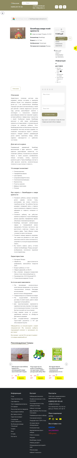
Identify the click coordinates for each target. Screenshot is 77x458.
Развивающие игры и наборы (38, 415)
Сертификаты (15, 401)
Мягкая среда (34, 450)
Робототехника (34, 435)
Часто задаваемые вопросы (19, 404)
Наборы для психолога (36, 396)
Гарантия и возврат (16, 417)
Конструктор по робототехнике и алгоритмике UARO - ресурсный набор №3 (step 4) (37, 370)
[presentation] (10, 364)
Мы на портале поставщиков (19, 409)
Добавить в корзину (61, 38)
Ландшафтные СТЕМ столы (38, 420)
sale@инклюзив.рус (39, 6)
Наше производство (17, 399)
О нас (12, 396)
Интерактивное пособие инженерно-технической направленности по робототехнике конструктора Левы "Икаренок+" (56, 372)
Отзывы (13, 434)
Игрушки (32, 437)
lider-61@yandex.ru (39, 8)
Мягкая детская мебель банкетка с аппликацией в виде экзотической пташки (20, 369)
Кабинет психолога (35, 452)
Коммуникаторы (34, 428)
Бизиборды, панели (35, 440)
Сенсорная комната (36, 418)
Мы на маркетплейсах (17, 411)
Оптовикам (14, 406)
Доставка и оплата (16, 414)
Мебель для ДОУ (35, 442)
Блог (12, 431)
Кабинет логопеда (35, 408)
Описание (16, 88)
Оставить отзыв (49, 114)
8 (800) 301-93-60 (17, 7)
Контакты (14, 436)
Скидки (13, 428)
